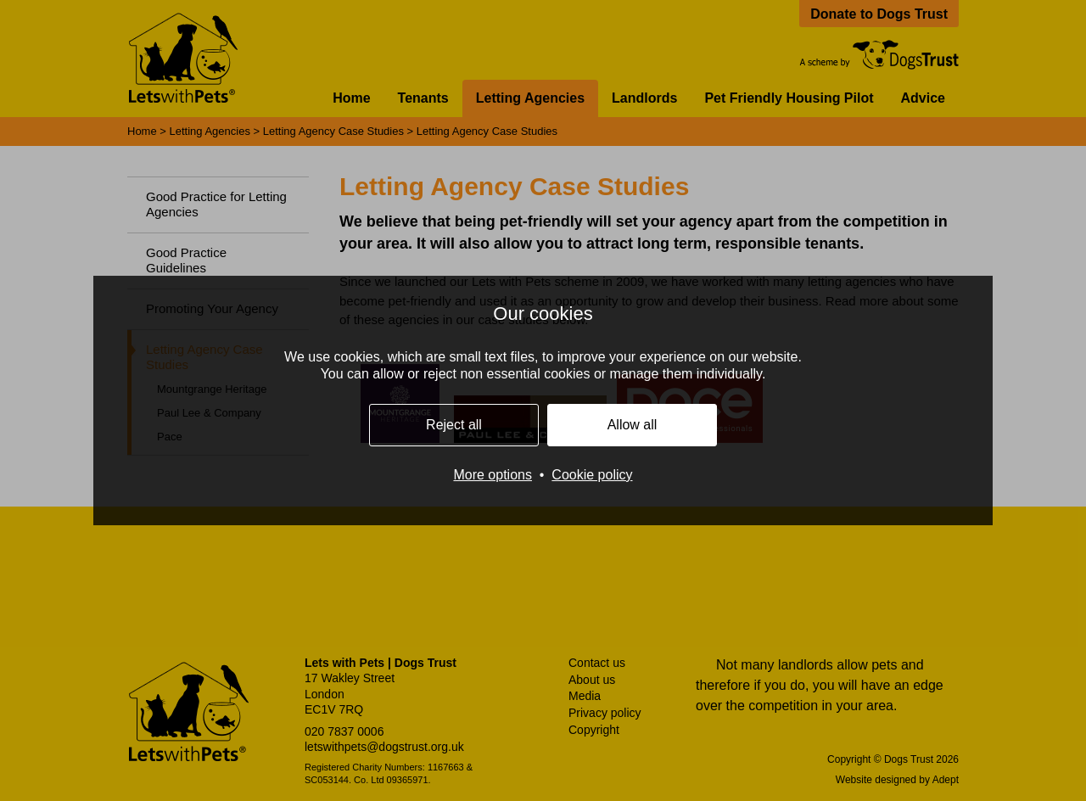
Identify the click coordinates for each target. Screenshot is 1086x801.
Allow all (632, 424)
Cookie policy (591, 475)
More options (492, 475)
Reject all (454, 424)
